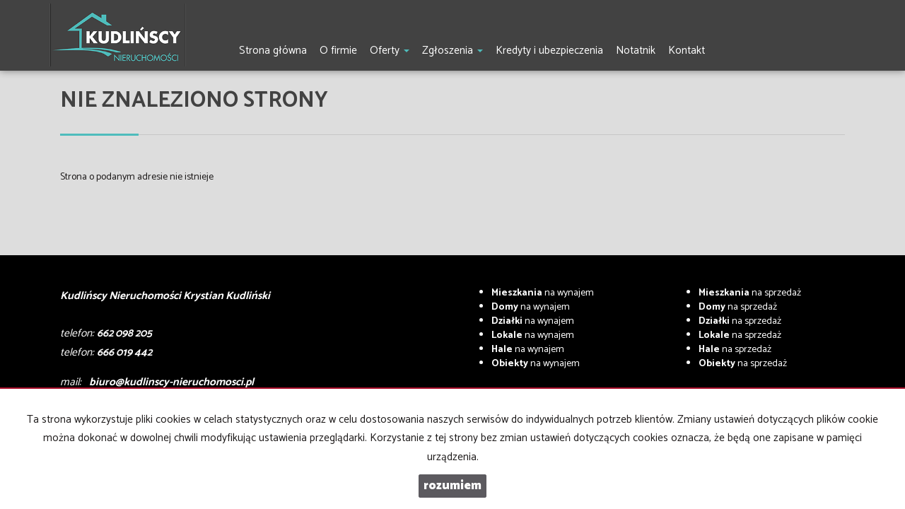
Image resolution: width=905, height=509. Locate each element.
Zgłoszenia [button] (452, 50)
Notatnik (635, 50)
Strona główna (273, 50)
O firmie (338, 50)
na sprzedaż (750, 293)
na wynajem (542, 293)
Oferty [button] (389, 50)
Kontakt (686, 50)
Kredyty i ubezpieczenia (549, 50)
